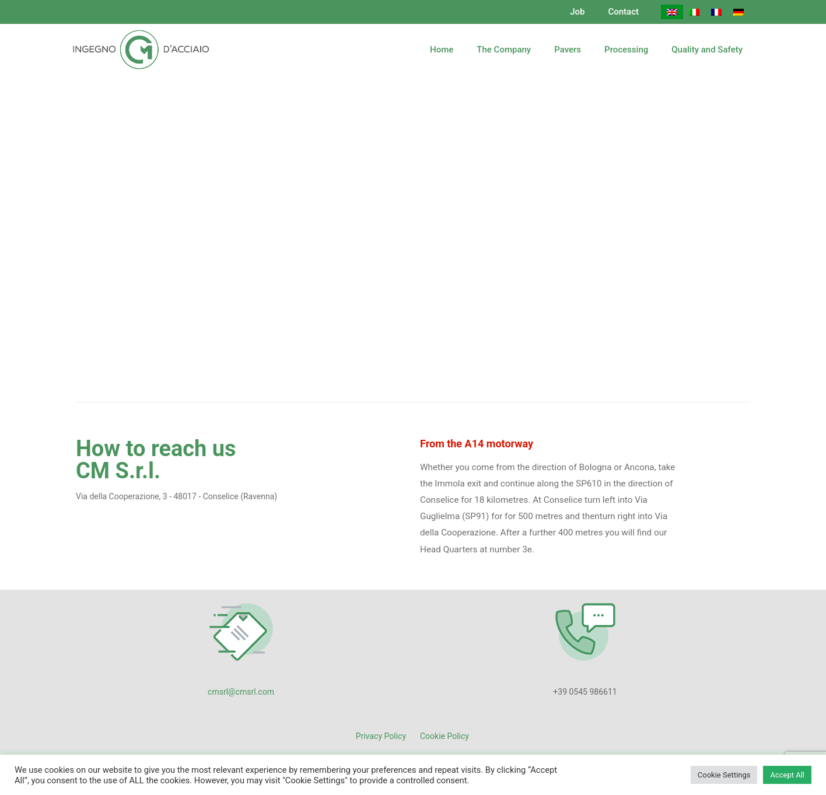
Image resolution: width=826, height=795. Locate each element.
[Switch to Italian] (694, 12)
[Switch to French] (716, 12)
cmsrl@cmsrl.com (241, 691)
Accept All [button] (787, 775)
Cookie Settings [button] (724, 775)
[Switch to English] (672, 12)
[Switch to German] (738, 12)
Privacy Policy (381, 736)
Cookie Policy (444, 736)
